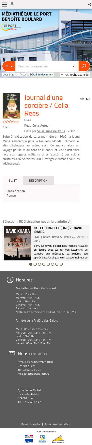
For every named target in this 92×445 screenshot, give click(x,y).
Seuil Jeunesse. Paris (51, 131)
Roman (11, 195)
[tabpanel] (41, 193)
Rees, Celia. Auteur (37, 125)
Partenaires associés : (57, 424)
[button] (90, 4)
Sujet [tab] (13, 180)
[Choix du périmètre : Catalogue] (8, 66)
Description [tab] (38, 180)
